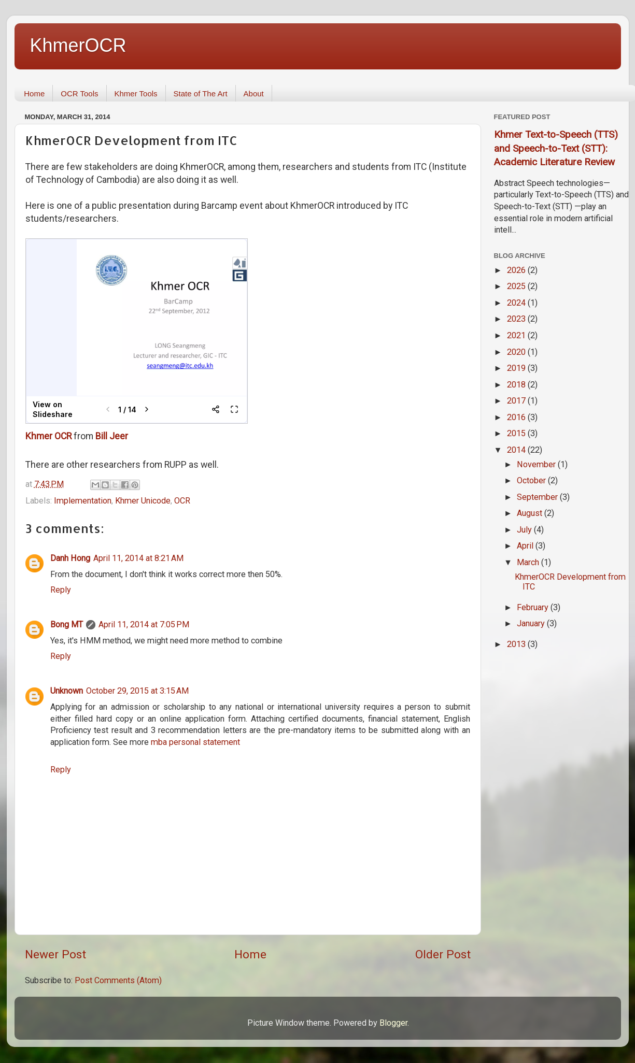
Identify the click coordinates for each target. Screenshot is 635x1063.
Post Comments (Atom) (118, 980)
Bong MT (66, 624)
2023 (517, 319)
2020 (517, 352)
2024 (517, 303)
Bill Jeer (111, 435)
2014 (517, 450)
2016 (517, 417)
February (534, 607)
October (532, 480)
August (530, 513)
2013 (517, 644)
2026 (517, 270)
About (254, 93)
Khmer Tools (136, 93)
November (537, 464)
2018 (517, 385)
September (538, 497)
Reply (60, 590)
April (526, 546)
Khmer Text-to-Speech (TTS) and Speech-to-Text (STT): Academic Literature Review (556, 148)
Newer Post (55, 954)
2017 (517, 401)
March (529, 562)
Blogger (393, 1023)
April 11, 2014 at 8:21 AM (138, 558)
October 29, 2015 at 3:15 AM (137, 691)
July (525, 530)
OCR (182, 501)
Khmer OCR (48, 435)
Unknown (66, 691)
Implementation (82, 501)
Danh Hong (70, 558)
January (532, 623)
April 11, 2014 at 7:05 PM (143, 624)
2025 (517, 286)
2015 (517, 433)
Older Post (443, 954)
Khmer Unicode (143, 501)
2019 (517, 368)
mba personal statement (195, 742)
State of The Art (201, 93)
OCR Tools (79, 93)
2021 (517, 335)
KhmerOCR (78, 45)
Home (34, 93)
